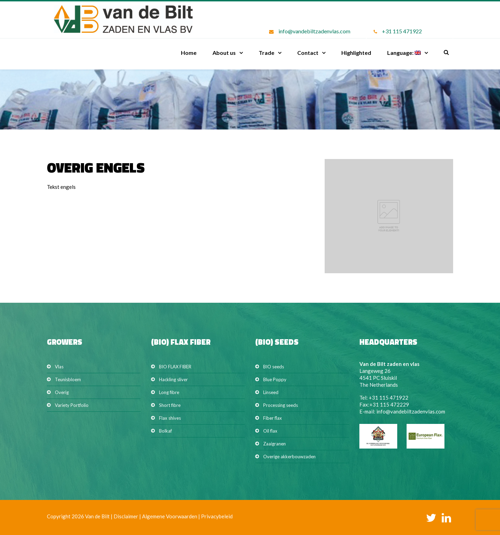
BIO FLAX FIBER (175, 366)
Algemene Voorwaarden (169, 516)
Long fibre (169, 392)
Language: (404, 52)
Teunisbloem (68, 379)
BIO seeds (273, 366)
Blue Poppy (274, 379)
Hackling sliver (173, 379)
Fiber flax (272, 418)
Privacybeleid (217, 516)
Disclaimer (126, 516)
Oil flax (270, 431)
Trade (266, 52)
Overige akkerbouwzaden (289, 456)
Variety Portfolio (72, 405)
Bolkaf (165, 431)
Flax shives (170, 418)
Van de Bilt (97, 516)
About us (224, 52)
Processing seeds (280, 405)
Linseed (270, 392)
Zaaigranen (274, 443)
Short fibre (170, 405)
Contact (307, 52)
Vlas (59, 366)
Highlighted (356, 52)
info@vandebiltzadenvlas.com (314, 31)
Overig (62, 392)
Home (189, 52)
